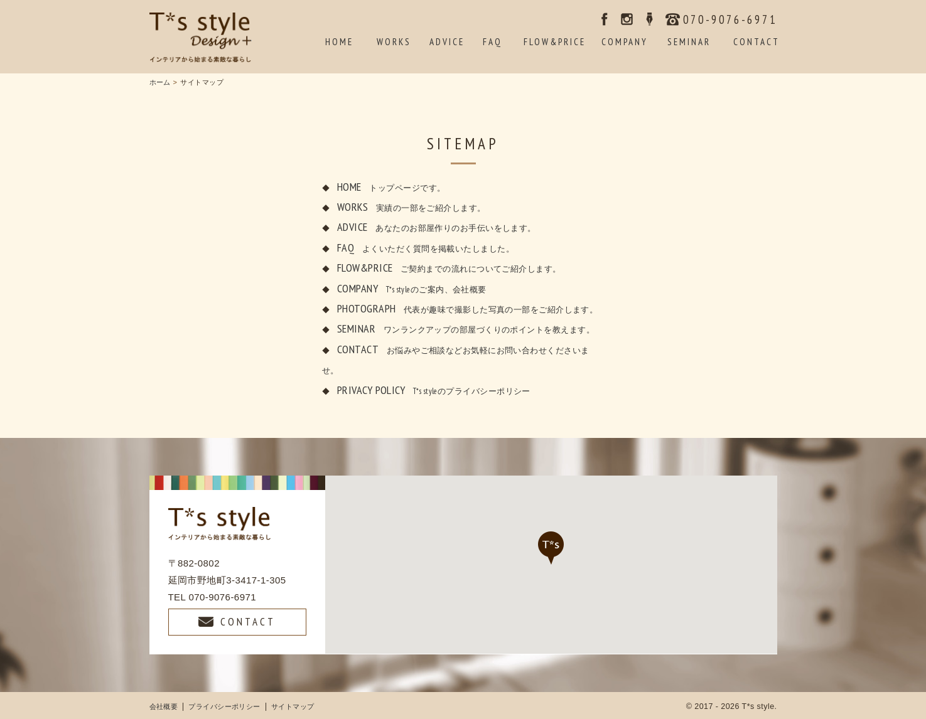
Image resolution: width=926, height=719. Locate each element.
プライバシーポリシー (224, 706)
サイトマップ (293, 706)
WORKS (411, 207)
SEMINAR (466, 328)
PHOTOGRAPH (467, 308)
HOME (391, 186)
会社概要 (163, 706)
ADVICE (436, 227)
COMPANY (412, 288)
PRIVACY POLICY (433, 390)
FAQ (425, 247)
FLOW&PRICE (449, 267)
